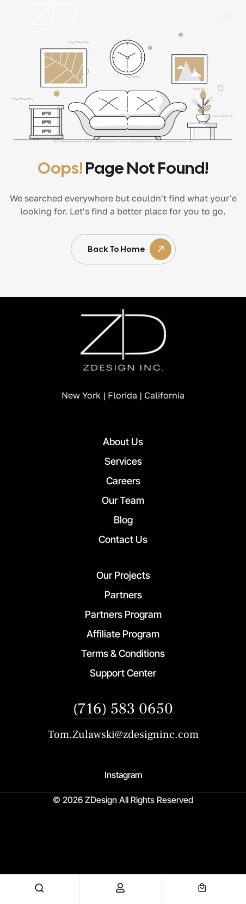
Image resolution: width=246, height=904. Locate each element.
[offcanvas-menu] (224, 17)
